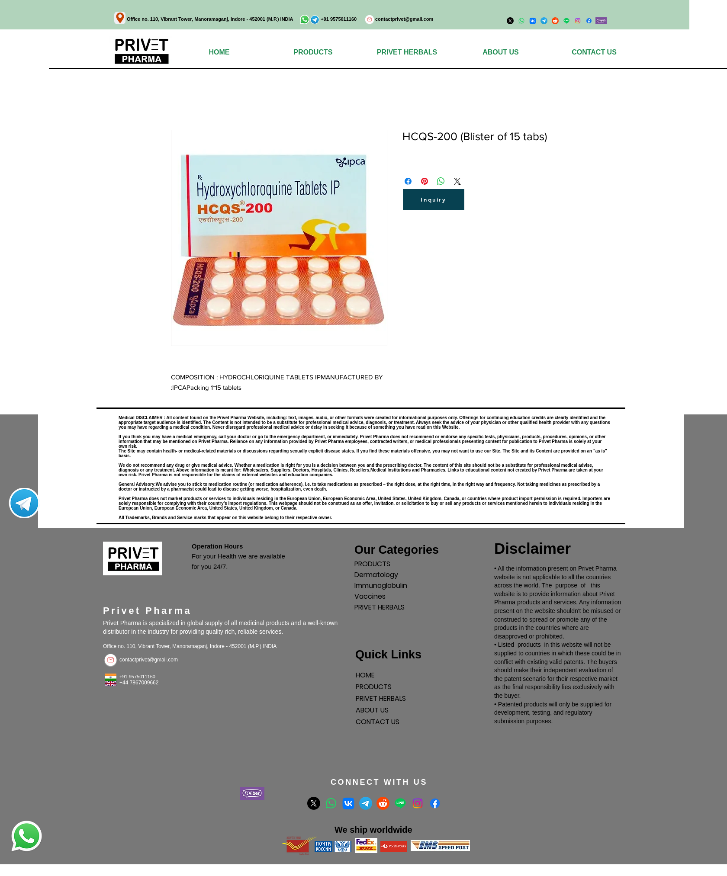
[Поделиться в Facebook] (408, 181)
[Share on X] (457, 181)
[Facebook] (588, 20)
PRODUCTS (372, 564)
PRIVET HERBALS (379, 607)
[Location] (119, 18)
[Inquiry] (433, 199)
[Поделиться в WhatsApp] (441, 181)
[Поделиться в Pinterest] (424, 181)
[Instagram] (577, 20)
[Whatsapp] (331, 803)
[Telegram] (365, 803)
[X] (313, 803)
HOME (365, 675)
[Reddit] (382, 803)
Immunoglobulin (380, 585)
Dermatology (376, 575)
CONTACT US (377, 722)
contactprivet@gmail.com (404, 19)
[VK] (348, 803)
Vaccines (370, 596)
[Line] (400, 803)
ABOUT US (372, 710)
